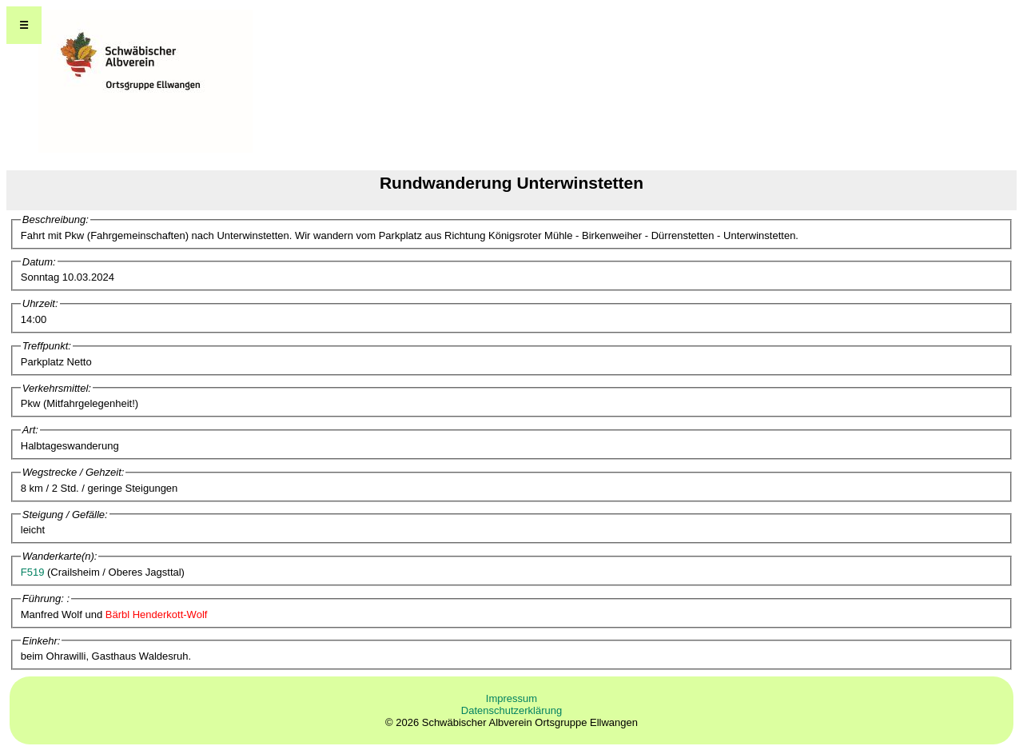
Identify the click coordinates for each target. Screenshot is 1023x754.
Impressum (511, 698)
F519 (33, 572)
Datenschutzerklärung (511, 710)
